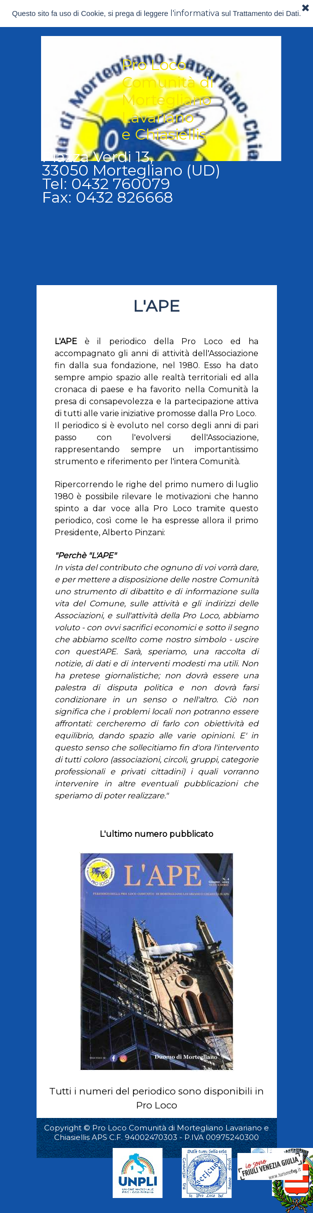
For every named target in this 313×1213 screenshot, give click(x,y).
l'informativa (194, 13)
